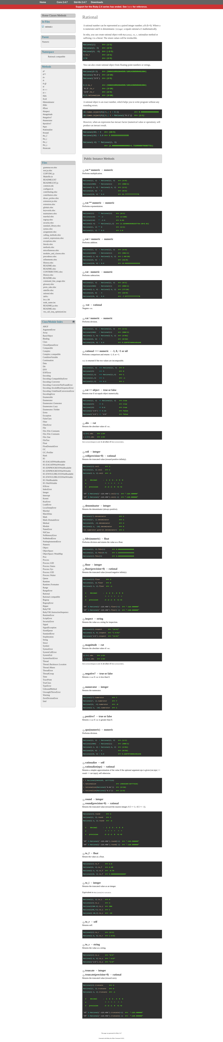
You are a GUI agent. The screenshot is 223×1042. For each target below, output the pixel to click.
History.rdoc (48, 263)
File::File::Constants (51, 431)
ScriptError (47, 618)
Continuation (48, 360)
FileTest (46, 440)
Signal (45, 624)
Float (45, 443)
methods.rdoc (48, 247)
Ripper (45, 606)
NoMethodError (49, 538)
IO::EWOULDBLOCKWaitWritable (58, 477)
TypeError (47, 686)
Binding (46, 339)
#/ (43, 87)
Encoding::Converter (51, 382)
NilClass (46, 532)
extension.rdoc (49, 204)
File (44, 428)
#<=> (45, 90)
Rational (46, 594)
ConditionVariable (50, 357)
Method (46, 523)
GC (44, 449)
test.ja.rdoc (47, 170)
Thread (46, 661)
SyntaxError (48, 649)
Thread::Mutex (49, 667)
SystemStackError (50, 658)
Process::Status (49, 566)
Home (43, 2)
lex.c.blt (46, 299)
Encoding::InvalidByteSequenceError (58, 388)
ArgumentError (49, 329)
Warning (46, 695)
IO (44, 458)
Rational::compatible (56, 56)
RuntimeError (48, 615)
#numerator (47, 120)
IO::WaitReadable (50, 480)
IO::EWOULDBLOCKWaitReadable (58, 474)
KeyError (46, 501)
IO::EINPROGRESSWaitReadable (57, 468)
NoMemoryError (50, 535)
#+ (44, 77)
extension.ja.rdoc (50, 201)
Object (45, 548)
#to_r (45, 142)
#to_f (45, 136)
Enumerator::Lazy (50, 406)
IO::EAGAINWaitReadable (54, 462)
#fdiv (45, 105)
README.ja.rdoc (50, 305)
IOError (46, 486)
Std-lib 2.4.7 (80, 2)
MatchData (47, 514)
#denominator (48, 102)
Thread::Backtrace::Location (54, 664)
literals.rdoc (48, 244)
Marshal (46, 511)
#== (44, 93)
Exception (47, 415)
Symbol (46, 646)
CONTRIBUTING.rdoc (53, 272)
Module (46, 526)
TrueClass (47, 683)
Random (46, 581)
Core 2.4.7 (62, 2)
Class (45, 342)
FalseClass (47, 418)
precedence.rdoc (50, 256)
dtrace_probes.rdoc (51, 198)
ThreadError (48, 670)
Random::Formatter (51, 584)
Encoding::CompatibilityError (55, 379)
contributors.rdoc (50, 195)
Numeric (45, 42)
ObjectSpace (48, 551)
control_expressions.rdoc (53, 238)
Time (45, 677)
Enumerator (47, 400)
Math (45, 517)
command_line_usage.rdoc (54, 281)
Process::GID (48, 563)
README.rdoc (49, 266)
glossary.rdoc (48, 284)
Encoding (47, 376)
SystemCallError (50, 652)
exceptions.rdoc (49, 241)
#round (46, 133)
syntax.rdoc (48, 229)
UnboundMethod (50, 689)
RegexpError (48, 603)
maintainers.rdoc (50, 213)
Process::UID (48, 572)
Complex (46, 351)
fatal (45, 701)
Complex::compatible (52, 354)
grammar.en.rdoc (50, 167)
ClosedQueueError (50, 345)
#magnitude (47, 114)
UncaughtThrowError (52, 692)
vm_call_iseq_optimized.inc (54, 312)
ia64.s (45, 296)
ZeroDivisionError (50, 698)
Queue (45, 578)
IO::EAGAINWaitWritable (54, 465)
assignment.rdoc (50, 232)
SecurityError (48, 621)
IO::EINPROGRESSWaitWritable (57, 471)
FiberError (47, 425)
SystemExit (47, 655)
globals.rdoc (48, 207)
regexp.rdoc (48, 219)
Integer (46, 492)
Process (46, 560)
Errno (45, 412)
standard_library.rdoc (52, 226)
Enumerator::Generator (52, 403)
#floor (45, 108)
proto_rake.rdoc (49, 287)
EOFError (47, 372)
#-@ (44, 83)
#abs (45, 96)
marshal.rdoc (48, 216)
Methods (61, 15)
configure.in (48, 189)
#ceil (45, 99)
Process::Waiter (49, 575)
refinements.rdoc (50, 259)
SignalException (49, 627)
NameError (47, 529)
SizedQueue (48, 630)
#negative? (47, 117)
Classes (53, 15)
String (45, 640)
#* (44, 71)
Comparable (48, 348)
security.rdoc (48, 223)
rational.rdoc (48, 293)
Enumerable (48, 397)
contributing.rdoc (50, 192)
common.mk (48, 186)
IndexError (47, 489)
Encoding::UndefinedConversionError (58, 391)
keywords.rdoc (49, 210)
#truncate (46, 148)
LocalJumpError (49, 508)
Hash (45, 455)
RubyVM (46, 609)
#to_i (45, 139)
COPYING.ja (48, 173)
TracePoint (47, 680)
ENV (45, 369)
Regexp (46, 600)
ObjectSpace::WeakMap (53, 554)
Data (45, 363)
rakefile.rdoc (48, 290)
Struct (45, 643)
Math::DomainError (51, 520)
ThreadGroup (48, 673)
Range (45, 587)
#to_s (45, 145)
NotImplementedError (52, 541)
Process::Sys (48, 569)
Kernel (45, 498)
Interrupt (46, 495)
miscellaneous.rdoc (51, 250)
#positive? (47, 123)
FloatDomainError (50, 446)
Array (45, 332)
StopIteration (48, 637)
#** (44, 74)
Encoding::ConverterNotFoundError (58, 385)
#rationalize (47, 129)
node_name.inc (49, 302)
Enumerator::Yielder (51, 409)
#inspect (46, 111)
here (129, 7)
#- (44, 80)
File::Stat (46, 437)
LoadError (47, 504)
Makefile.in (48, 176)
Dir (44, 366)
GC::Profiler (48, 452)
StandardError (48, 634)
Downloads (97, 2)
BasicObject (48, 336)
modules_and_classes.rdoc (54, 253)
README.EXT (49, 180)
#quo (45, 127)
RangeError (47, 590)
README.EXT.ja (50, 183)
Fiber (45, 422)
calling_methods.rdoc (52, 235)
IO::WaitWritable (50, 483)
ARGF (45, 326)
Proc (45, 557)
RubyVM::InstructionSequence (55, 612)
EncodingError (49, 394)
